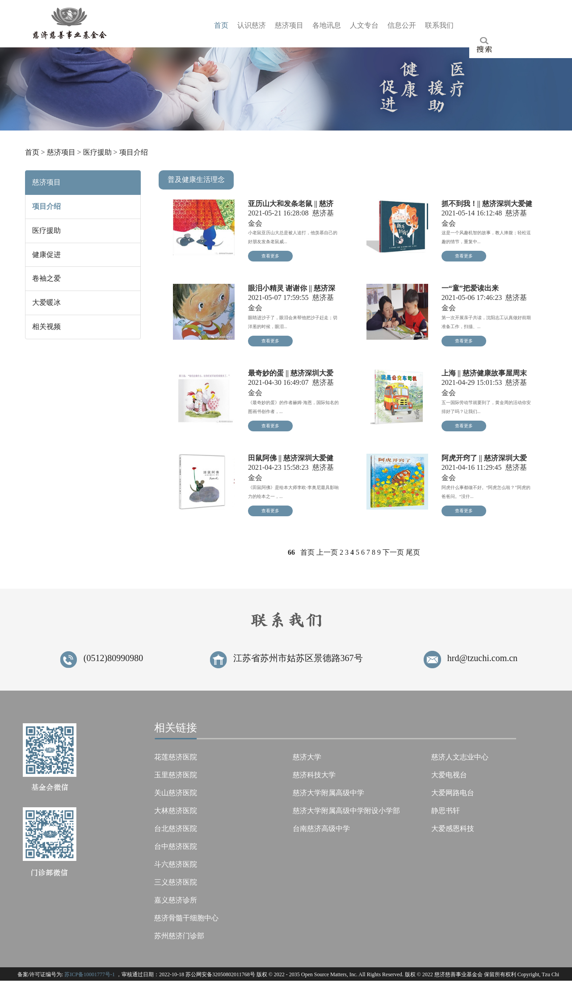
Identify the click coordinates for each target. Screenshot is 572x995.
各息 (326, 25)
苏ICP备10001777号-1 (89, 974)
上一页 (327, 552)
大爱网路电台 (452, 793)
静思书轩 (445, 810)
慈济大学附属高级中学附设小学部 (346, 810)
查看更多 (270, 255)
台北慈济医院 (175, 828)
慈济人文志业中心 (459, 757)
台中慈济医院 (175, 846)
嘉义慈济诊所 (175, 900)
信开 (401, 25)
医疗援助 (97, 152)
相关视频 (46, 326)
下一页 (393, 552)
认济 (251, 25)
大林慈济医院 (175, 810)
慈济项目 (61, 152)
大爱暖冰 (46, 302)
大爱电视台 (449, 775)
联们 (439, 25)
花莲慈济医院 (175, 757)
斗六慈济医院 (175, 864)
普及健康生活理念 (196, 179)
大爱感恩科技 (452, 828)
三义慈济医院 (175, 882)
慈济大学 (307, 757)
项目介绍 (133, 152)
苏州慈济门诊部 (179, 936)
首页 (32, 152)
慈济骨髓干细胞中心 (186, 918)
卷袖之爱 (46, 278)
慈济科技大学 (314, 775)
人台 (364, 25)
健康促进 (46, 254)
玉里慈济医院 (175, 775)
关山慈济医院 (175, 793)
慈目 (289, 25)
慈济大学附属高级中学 (328, 793)
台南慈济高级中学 (321, 828)
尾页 (413, 552)
